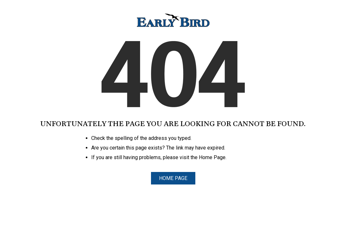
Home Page (173, 178)
